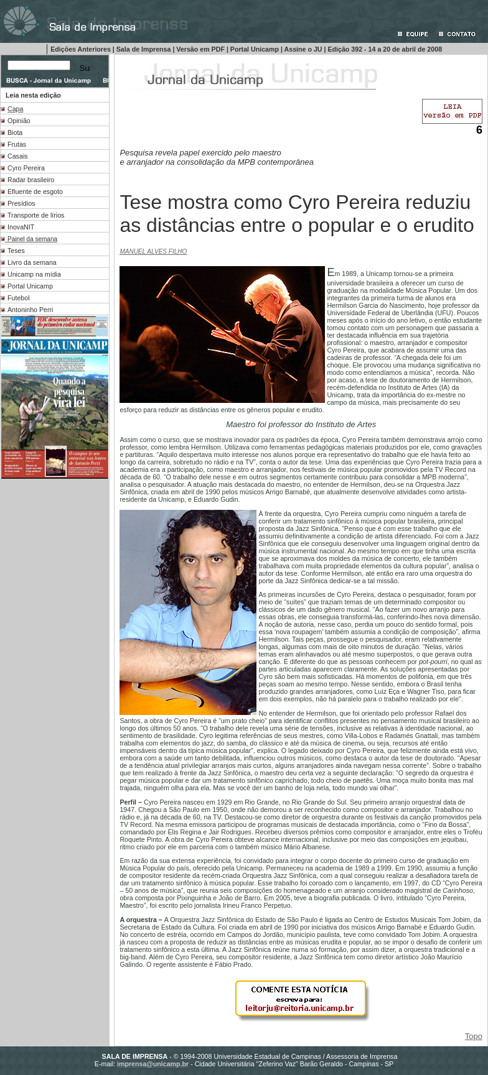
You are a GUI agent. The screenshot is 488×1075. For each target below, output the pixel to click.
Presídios (21, 203)
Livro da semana (32, 262)
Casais (17, 156)
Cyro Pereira (26, 168)
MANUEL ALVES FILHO (153, 251)
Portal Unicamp (30, 286)
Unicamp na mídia (34, 274)
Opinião (18, 120)
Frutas (16, 144)
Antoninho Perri (30, 309)
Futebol (18, 298)
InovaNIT (20, 227)
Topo (473, 1036)
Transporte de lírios (35, 215)
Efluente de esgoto (35, 191)
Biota (14, 132)
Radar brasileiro (30, 179)
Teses (16, 250)
